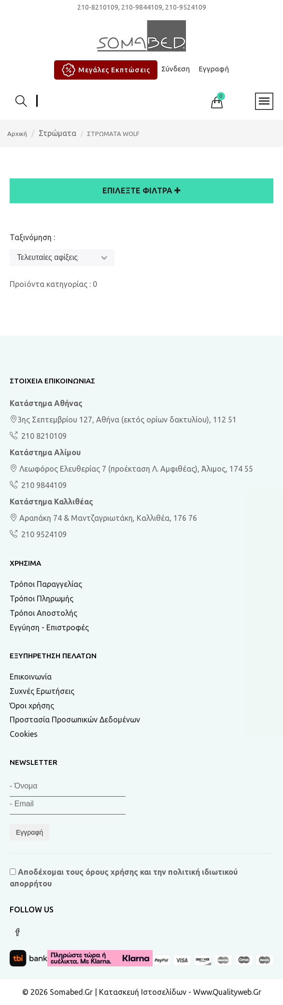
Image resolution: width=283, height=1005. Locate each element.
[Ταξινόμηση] (62, 257)
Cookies (24, 734)
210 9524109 (43, 534)
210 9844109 (43, 485)
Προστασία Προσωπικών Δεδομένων (75, 719)
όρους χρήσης (111, 872)
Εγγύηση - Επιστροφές (49, 627)
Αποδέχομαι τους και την (124, 878)
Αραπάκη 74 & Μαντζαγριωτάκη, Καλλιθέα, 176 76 (103, 518)
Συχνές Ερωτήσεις (42, 691)
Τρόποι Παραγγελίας (46, 584)
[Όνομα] (68, 788)
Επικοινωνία (31, 676)
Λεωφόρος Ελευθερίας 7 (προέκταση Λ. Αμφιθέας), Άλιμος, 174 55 (131, 468)
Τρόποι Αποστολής (43, 613)
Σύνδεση (175, 69)
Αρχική (17, 133)
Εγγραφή (213, 69)
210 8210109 (43, 436)
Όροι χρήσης (32, 705)
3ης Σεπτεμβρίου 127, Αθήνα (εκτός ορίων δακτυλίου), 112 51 (123, 419)
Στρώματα (57, 133)
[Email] (68, 806)
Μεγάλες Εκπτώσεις (104, 70)
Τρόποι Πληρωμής (41, 598)
